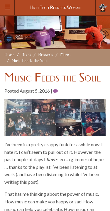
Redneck (45, 54)
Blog (26, 54)
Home (9, 54)
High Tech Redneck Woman (55, 7)
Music (65, 54)
